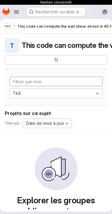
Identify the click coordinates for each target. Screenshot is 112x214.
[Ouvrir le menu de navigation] (16, 12)
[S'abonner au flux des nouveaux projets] (56, 59)
